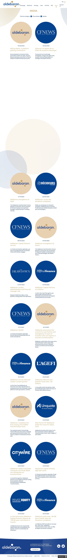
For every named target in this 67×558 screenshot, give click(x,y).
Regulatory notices (46, 556)
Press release (36, 16)
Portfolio (47, 5)
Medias (45, 16)
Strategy (36, 5)
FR (62, 2)
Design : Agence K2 (56, 556)
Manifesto (29, 5)
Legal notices (37, 556)
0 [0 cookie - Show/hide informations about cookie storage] (65, 557)
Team (41, 5)
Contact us (62, 5)
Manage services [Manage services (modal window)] (61, 556)
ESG (52, 5)
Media (56, 5)
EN (65, 2)
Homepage (22, 5)
